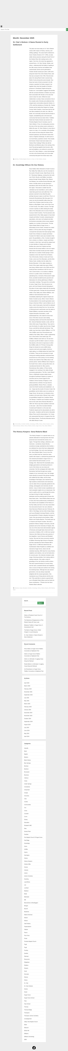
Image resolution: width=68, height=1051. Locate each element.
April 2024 (26, 736)
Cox (25, 807)
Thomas (26, 1006)
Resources (27, 959)
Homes (26, 867)
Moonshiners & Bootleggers (31, 902)
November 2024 (28, 715)
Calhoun (26, 778)
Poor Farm (27, 935)
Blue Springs (27, 763)
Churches (26, 795)
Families (27, 424)
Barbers (26, 757)
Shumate (26, 974)
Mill (50, 588)
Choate (26, 792)
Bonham (17, 159)
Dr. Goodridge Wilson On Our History (28, 165)
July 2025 (26, 697)
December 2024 (28, 712)
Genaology (32, 424)
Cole (25, 798)
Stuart (25, 992)
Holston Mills (27, 864)
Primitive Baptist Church (24, 159)
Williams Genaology (29, 1036)
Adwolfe (26, 748)
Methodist (26, 896)
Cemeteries (27, 786)
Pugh (25, 944)
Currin (25, 816)
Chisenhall (26, 789)
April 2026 (26, 683)
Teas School (27, 1003)
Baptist (26, 754)
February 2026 (28, 689)
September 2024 (28, 721)
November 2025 (28, 691)
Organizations (27, 926)
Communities (18, 424)
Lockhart (26, 888)
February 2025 (28, 706)
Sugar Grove (39, 425)
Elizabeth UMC (28, 825)
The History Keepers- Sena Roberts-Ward (30, 432)
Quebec (26, 953)
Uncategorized (28, 1018)
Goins (25, 846)
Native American (16, 425)
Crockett (23, 424)
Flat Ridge (26, 840)
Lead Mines (27, 882)
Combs (26, 801)
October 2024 (27, 718)
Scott (25, 971)
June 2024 (26, 730)
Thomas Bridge (28, 1009)
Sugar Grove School (29, 997)
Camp (20, 588)
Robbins (26, 965)
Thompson (27, 1012)
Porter (25, 938)
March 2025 (27, 703)
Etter (25, 828)
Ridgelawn (26, 962)
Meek (25, 893)
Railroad (26, 956)
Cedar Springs (27, 783)
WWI (25, 1039)
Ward (46, 425)
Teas (43, 425)
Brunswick (26, 772)
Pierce (26, 425)
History (40, 424)
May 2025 (26, 700)
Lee (25, 885)
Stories (44, 159)
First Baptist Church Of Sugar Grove (33, 837)
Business (17, 588)
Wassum (26, 1027)
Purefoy (26, 950)
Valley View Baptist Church (31, 1021)
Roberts (30, 425)
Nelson (22, 425)
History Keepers (46, 424)
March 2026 (27, 685)
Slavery (26, 977)
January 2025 (27, 709)
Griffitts (37, 424)
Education (25, 588)
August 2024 (27, 724)
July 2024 (26, 727)
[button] (34, 26)
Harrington (26, 855)
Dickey (26, 819)
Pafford (26, 929)
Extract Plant (27, 831)
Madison (26, 890)
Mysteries (26, 911)
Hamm (26, 852)
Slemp (25, 980)
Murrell (26, 908)
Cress (25, 810)
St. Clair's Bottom (38, 159)
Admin (25, 653)
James (52, 424)
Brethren (26, 769)
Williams (50, 425)
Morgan (26, 905)
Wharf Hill (26, 1030)
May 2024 (26, 733)
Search (26, 600)
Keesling (26, 879)
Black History (27, 760)
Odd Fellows (27, 923)
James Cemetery (28, 876)
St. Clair (32, 159)
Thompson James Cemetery (31, 1015)
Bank (25, 751)
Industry (26, 870)
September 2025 (28, 694)
